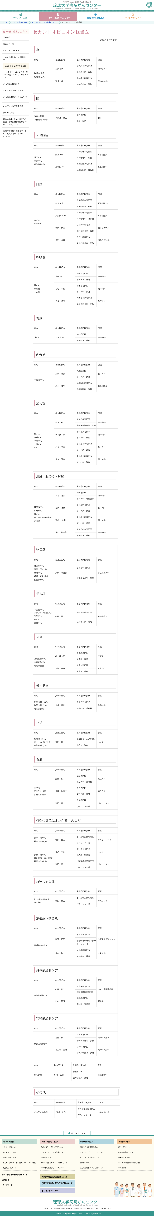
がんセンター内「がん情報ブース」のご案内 (19, 1163)
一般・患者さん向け (58, 16)
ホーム (4, 22)
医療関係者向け (95, 16)
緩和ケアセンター (124, 1147)
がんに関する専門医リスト (90, 1157)
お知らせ (5, 1180)
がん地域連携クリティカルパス (15, 98)
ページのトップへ (78, 1133)
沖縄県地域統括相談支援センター (55, 1177)
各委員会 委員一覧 (9, 1168)
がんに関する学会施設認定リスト (14, 1175)
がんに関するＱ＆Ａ (11, 50)
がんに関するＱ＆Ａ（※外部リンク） (55, 1163)
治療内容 (6, 37)
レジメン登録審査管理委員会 (129, 1163)
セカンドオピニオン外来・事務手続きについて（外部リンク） (16, 74)
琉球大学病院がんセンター (77, 6)
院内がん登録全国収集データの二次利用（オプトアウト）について (15, 133)
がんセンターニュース (51, 1191)
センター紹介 (20, 16)
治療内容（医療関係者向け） (90, 1147)
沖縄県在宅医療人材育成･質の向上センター (57, 1184)
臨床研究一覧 (8, 44)
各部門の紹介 (132, 16)
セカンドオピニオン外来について (44, 22)
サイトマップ (7, 1185)
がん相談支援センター (12, 84)
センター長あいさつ (10, 1147)
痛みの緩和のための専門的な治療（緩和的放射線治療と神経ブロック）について (15, 121)
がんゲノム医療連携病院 (13, 106)
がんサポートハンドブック (14, 90)
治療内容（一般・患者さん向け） (53, 1147)
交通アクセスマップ (10, 1157)
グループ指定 (8, 113)
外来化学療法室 (124, 1157)
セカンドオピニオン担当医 (15, 66)
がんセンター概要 (9, 1152)
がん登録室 (122, 1168)
